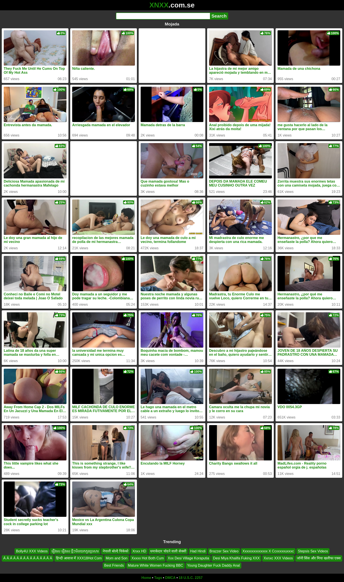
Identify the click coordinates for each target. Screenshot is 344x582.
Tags (158, 578)
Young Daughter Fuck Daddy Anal (213, 565)
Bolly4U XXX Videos (32, 551)
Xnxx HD (139, 551)
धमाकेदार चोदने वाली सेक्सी (168, 551)
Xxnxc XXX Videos (278, 558)
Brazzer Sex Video (224, 551)
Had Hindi (198, 551)
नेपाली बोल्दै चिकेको (115, 551)
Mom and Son (117, 558)
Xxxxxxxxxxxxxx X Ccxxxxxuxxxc (268, 551)
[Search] (163, 16)
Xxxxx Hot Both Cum (147, 558)
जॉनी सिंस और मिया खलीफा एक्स (319, 558)
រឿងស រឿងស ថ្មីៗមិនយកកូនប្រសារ (75, 551)
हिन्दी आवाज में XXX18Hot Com (79, 558)
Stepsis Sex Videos (313, 551)
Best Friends (114, 565)
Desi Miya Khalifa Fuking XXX (236, 558)
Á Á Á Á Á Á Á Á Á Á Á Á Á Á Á (27, 558)
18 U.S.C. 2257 (190, 578)
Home (146, 578)
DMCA (170, 578)
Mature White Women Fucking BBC (155, 565)
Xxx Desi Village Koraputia (188, 558)
